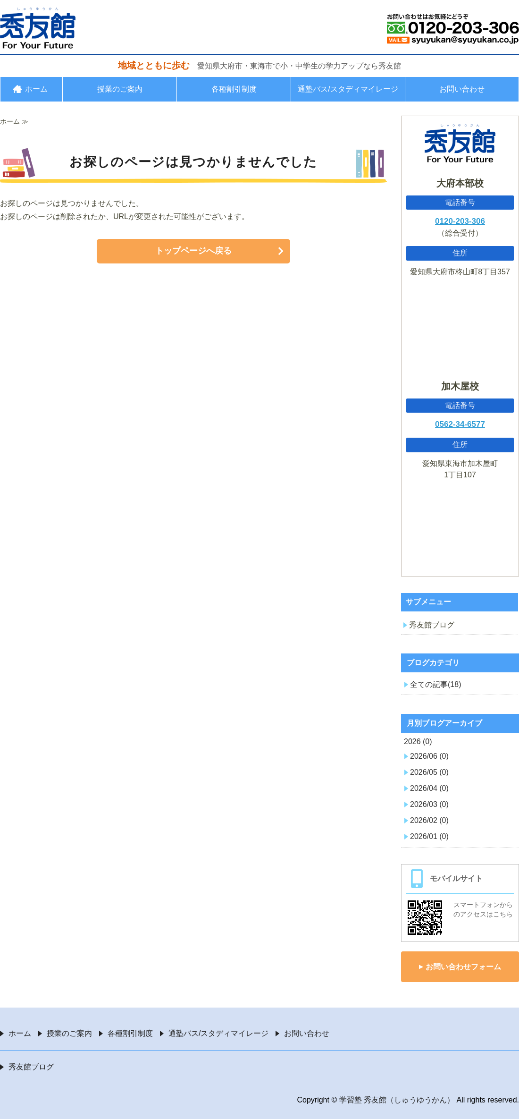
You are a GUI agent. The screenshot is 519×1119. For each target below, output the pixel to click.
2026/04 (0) (429, 788)
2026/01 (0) (429, 836)
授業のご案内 (119, 89)
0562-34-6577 (460, 424)
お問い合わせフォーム (463, 967)
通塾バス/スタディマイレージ (348, 89)
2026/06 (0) (429, 756)
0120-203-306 (460, 221)
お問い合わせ (462, 89)
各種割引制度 (234, 89)
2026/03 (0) (429, 804)
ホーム (36, 89)
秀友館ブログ (431, 625)
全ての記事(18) (435, 684)
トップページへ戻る (193, 250)
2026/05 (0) (429, 772)
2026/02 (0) (429, 820)
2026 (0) (418, 742)
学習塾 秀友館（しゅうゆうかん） (396, 1100)
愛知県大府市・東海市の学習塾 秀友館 (37, 28)
